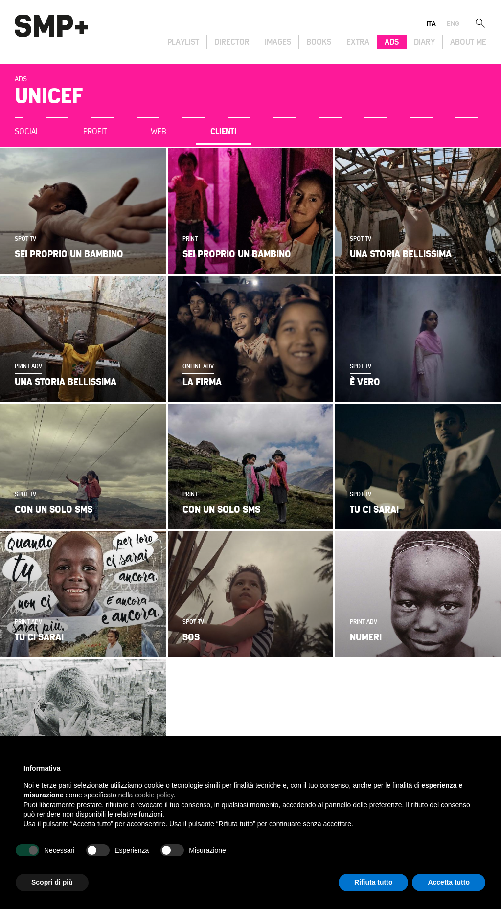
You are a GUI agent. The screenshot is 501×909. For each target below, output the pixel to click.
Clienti (223, 131)
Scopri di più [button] (52, 882)
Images (278, 42)
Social (27, 131)
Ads (392, 42)
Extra (357, 42)
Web (158, 131)
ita (431, 23)
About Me (468, 42)
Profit (95, 131)
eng (453, 23)
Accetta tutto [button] (449, 882)
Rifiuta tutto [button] (373, 882)
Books (318, 42)
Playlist (183, 42)
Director (232, 42)
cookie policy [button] (154, 795)
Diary (424, 42)
